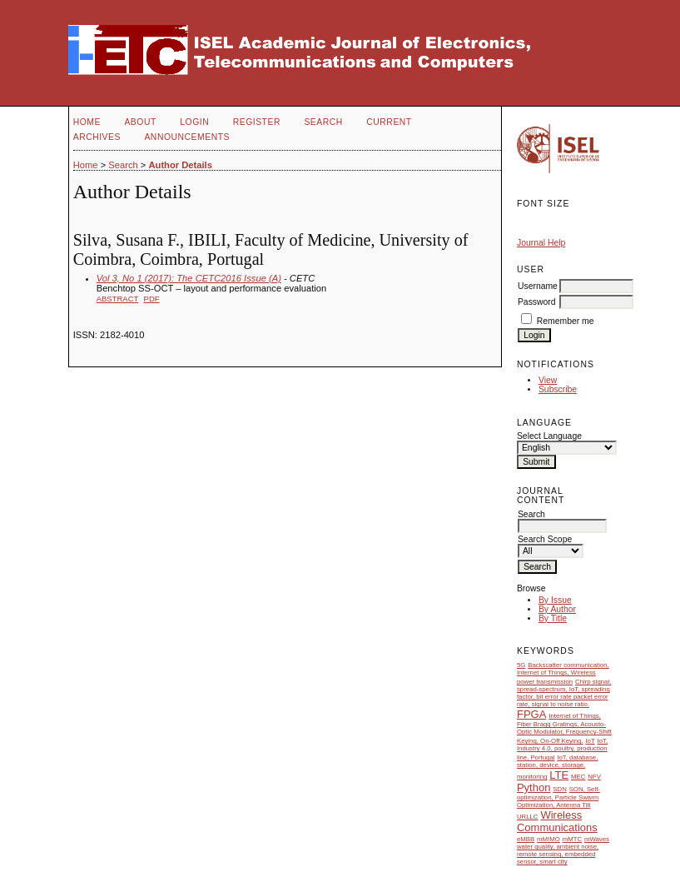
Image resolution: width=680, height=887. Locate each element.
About (140, 122)
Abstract (118, 298)
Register (256, 122)
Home (87, 122)
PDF (152, 298)
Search (323, 122)
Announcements (187, 137)
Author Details (179, 165)
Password (537, 301)
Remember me (565, 321)
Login (194, 122)
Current (388, 122)
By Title (553, 618)
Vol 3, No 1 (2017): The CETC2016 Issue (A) (189, 278)
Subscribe (558, 389)
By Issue (555, 600)
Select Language (549, 436)
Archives (97, 137)
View (548, 380)
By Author (557, 609)
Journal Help (541, 242)
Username (538, 286)
